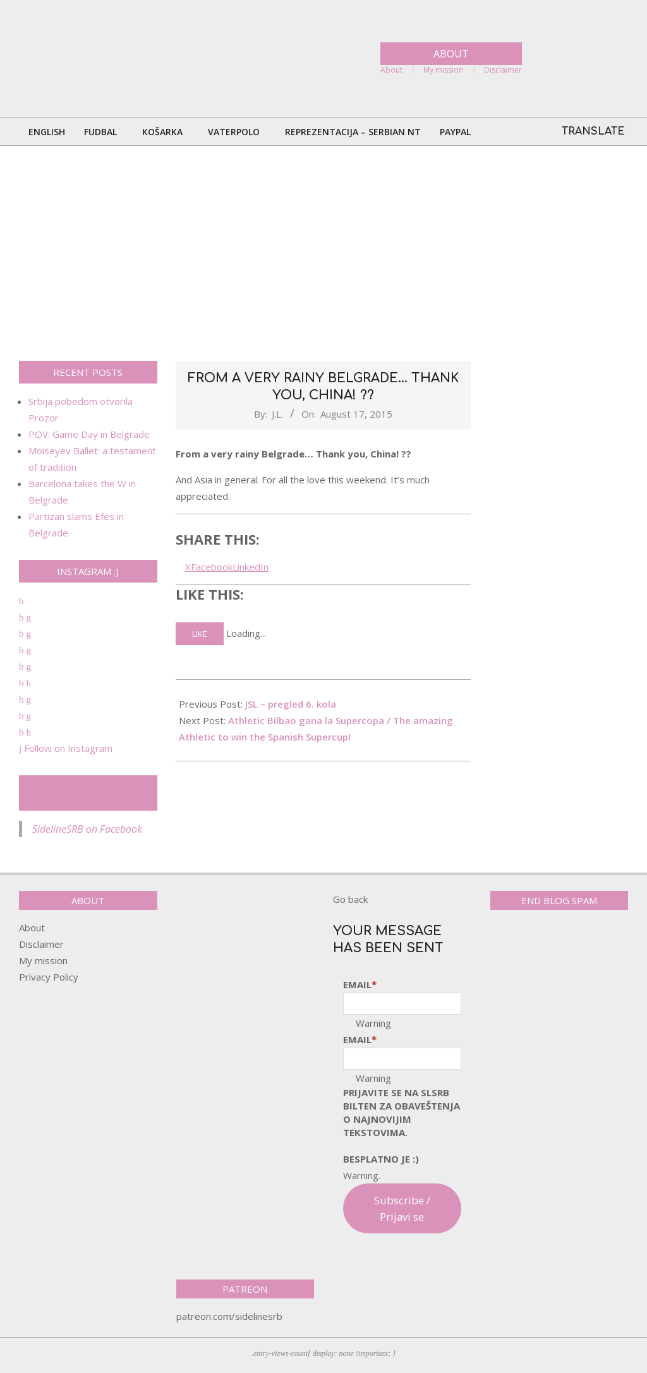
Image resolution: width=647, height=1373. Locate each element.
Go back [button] (350, 899)
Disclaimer (41, 944)
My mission (43, 960)
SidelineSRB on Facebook (88, 793)
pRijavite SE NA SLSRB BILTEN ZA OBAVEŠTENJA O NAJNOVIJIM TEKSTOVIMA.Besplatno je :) (401, 1125)
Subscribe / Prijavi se (402, 1208)
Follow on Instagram (65, 748)
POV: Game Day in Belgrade (89, 434)
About (32, 927)
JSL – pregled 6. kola (290, 704)
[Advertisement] (323, 253)
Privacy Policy (48, 977)
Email (360, 984)
